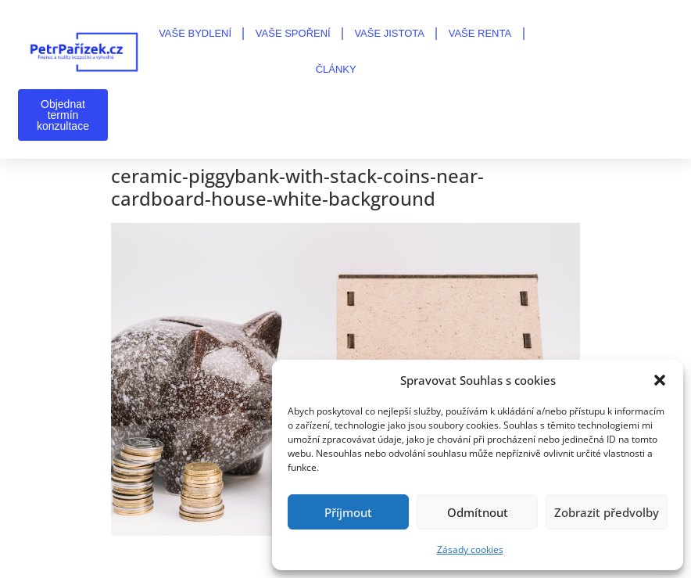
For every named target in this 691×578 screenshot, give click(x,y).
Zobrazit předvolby (606, 512)
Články (336, 69)
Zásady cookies (470, 549)
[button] (660, 380)
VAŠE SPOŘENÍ (293, 33)
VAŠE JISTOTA (389, 33)
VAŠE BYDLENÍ (195, 33)
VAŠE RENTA (480, 33)
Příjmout (348, 512)
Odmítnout (477, 512)
